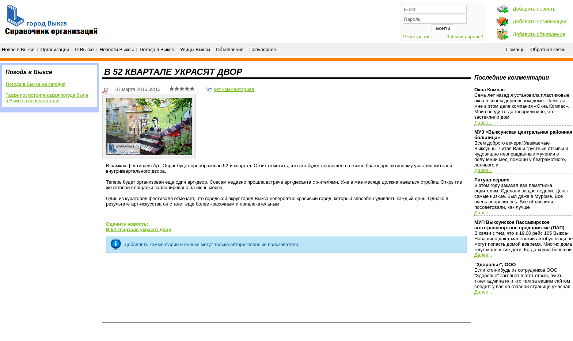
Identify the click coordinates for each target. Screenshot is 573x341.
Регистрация (416, 36)
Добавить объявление (539, 34)
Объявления (229, 49)
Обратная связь (547, 49)
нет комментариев (234, 89)
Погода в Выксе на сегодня (35, 84)
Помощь (515, 49)
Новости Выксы (117, 49)
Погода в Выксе (157, 49)
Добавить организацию (540, 21)
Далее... (483, 122)
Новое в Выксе (18, 49)
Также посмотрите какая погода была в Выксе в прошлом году (46, 97)
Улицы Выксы (195, 49)
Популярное (262, 49)
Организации (55, 49)
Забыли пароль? (465, 36)
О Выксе (84, 49)
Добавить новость (534, 9)
